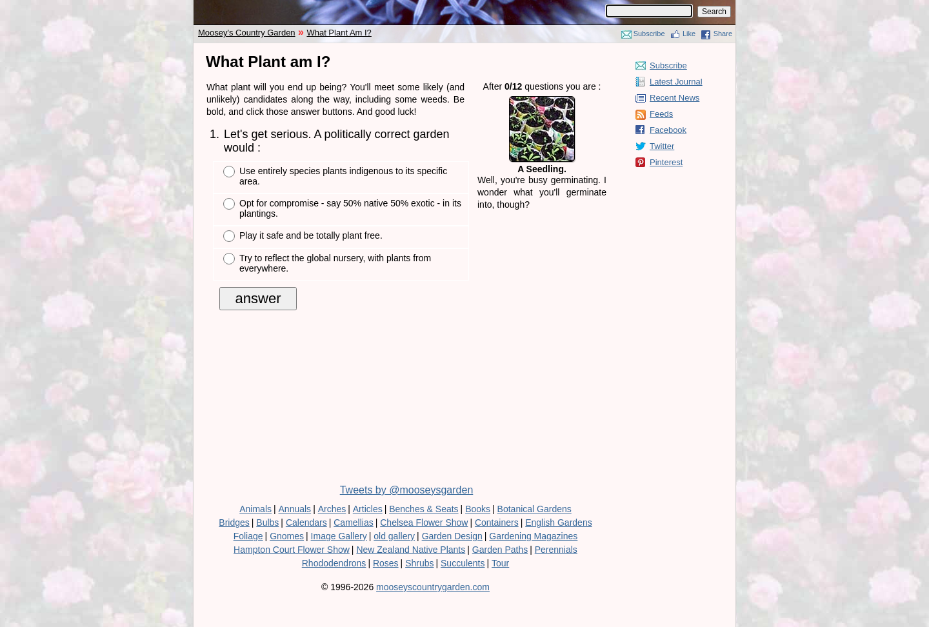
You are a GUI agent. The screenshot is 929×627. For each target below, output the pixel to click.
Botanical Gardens (534, 509)
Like (689, 33)
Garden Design (452, 536)
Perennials (556, 549)
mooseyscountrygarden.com (433, 587)
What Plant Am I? (338, 32)
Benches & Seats (423, 509)
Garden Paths (500, 549)
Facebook (668, 130)
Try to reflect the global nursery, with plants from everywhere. (335, 263)
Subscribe (649, 33)
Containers (497, 522)
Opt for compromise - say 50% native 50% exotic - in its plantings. (350, 208)
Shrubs (419, 563)
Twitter (662, 146)
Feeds (661, 114)
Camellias (353, 522)
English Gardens (558, 522)
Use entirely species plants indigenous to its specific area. (343, 176)
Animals (255, 509)
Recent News (674, 98)
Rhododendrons (334, 563)
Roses (386, 563)
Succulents (462, 563)
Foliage (248, 536)
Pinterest (666, 162)
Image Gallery (339, 536)
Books (477, 509)
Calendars (306, 522)
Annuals (295, 509)
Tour (500, 563)
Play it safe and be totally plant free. (311, 235)
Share (723, 33)
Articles (368, 509)
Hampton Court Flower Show (292, 549)
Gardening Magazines (533, 536)
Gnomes (287, 536)
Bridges (234, 522)
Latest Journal (676, 81)
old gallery (394, 536)
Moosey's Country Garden (246, 32)
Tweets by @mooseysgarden (407, 489)
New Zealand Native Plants (410, 549)
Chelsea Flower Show (424, 522)
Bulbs (267, 522)
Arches (332, 509)
